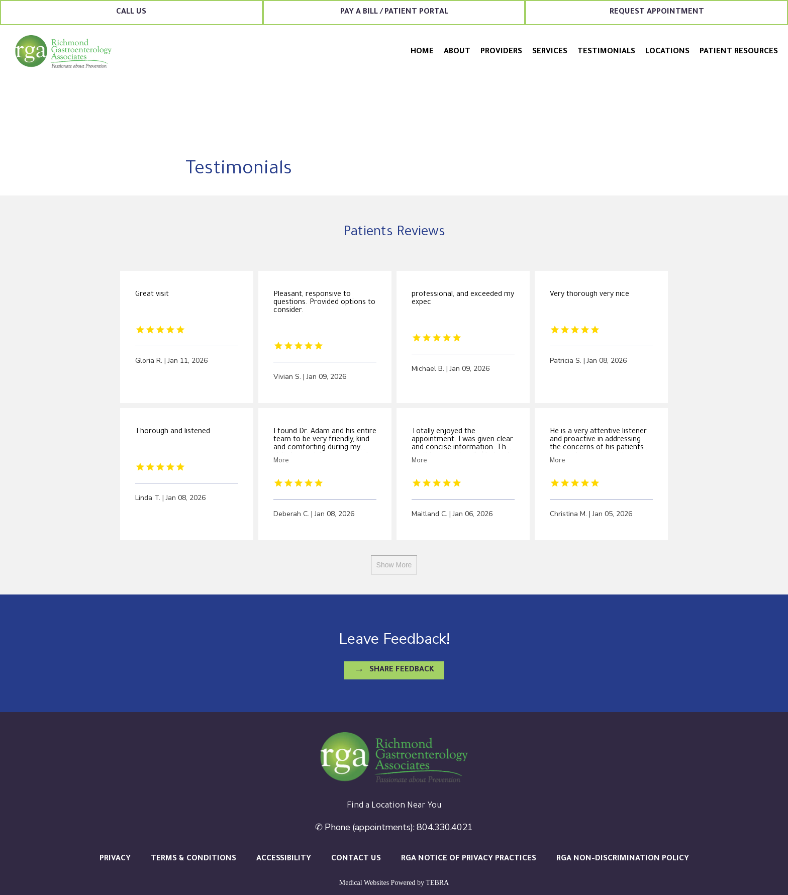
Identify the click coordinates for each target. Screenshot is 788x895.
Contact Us (356, 859)
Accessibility (283, 859)
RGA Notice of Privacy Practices (468, 859)
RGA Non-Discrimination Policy (622, 859)
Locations (667, 52)
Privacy (115, 859)
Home (422, 52)
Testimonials (606, 52)
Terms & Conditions (193, 859)
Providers (501, 52)
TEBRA (437, 882)
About (457, 52)
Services (549, 52)
